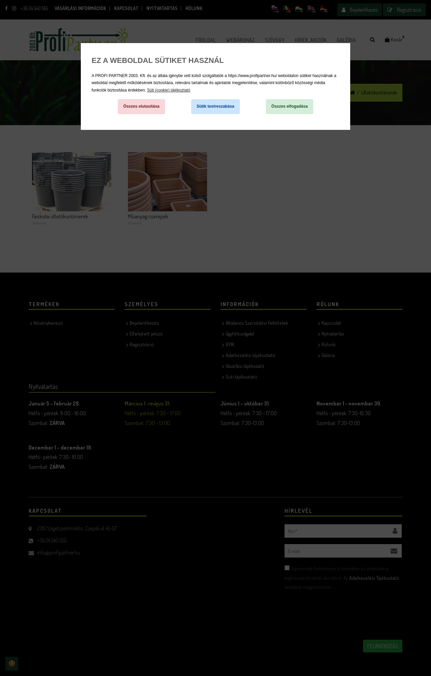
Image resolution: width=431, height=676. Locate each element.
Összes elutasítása (141, 106)
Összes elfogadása (289, 106)
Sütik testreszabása (215, 106)
